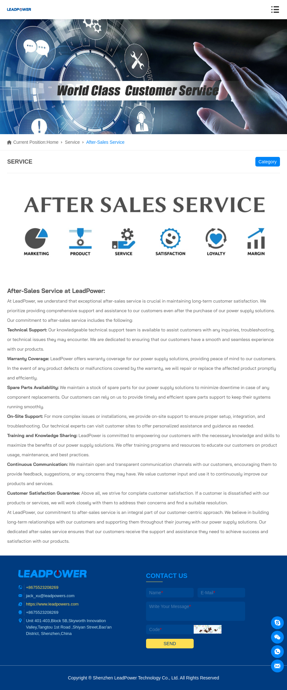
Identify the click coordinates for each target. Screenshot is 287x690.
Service (72, 142)
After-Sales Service (105, 142)
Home (52, 142)
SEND (170, 643)
